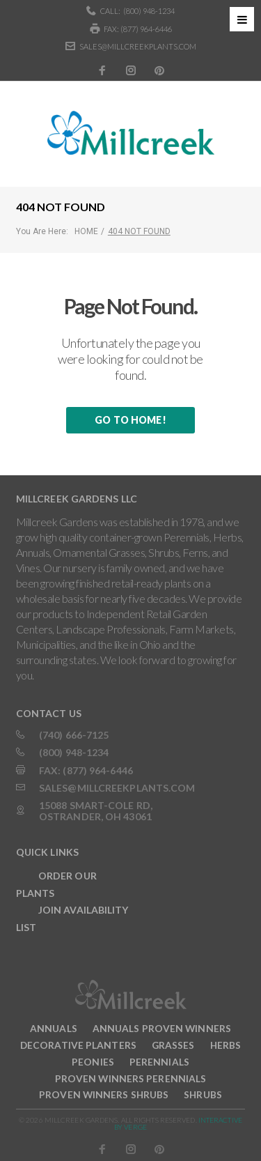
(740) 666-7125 (74, 735)
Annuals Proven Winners (162, 1028)
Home (86, 231)
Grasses (173, 1045)
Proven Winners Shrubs (103, 1094)
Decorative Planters (78, 1045)
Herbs (226, 1045)
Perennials (159, 1062)
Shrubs (203, 1094)
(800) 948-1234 (149, 10)
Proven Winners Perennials (131, 1078)
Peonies (93, 1062)
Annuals (53, 1028)
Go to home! (130, 420)
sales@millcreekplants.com (137, 46)
